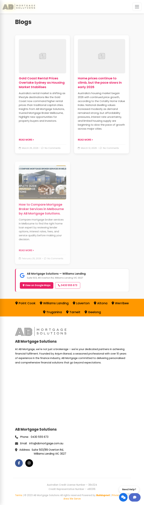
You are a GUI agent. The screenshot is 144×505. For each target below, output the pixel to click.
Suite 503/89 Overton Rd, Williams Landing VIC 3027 (49, 451)
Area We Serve (72, 498)
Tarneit (73, 312)
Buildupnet (103, 495)
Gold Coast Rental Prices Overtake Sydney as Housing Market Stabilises (42, 82)
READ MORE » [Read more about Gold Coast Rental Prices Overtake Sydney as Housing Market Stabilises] (26, 139)
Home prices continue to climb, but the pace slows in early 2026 (100, 82)
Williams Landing (54, 303)
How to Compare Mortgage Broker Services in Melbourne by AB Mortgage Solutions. (41, 219)
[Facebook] (19, 463)
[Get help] (135, 497)
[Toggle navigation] (137, 7)
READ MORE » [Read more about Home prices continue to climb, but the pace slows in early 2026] (85, 139)
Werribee (120, 303)
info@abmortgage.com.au (46, 443)
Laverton (81, 303)
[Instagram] (29, 463)
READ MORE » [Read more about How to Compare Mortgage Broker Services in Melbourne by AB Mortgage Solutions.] (26, 261)
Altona (100, 303)
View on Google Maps (36, 285)
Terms (18, 495)
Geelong (93, 312)
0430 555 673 (67, 285)
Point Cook (25, 303)
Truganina (52, 312)
